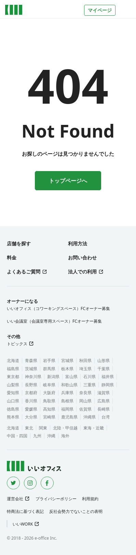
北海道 (13, 360)
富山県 (71, 376)
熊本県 (13, 417)
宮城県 (67, 360)
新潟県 (53, 376)
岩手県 (49, 360)
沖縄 (51, 436)
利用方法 (77, 243)
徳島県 (13, 409)
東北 (29, 428)
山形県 (103, 360)
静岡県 (107, 385)
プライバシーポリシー (56, 499)
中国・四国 (17, 436)
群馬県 (49, 369)
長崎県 (103, 409)
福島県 (13, 369)
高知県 (49, 409)
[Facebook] (47, 483)
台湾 (105, 417)
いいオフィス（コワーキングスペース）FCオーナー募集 (58, 308)
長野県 (31, 385)
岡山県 (85, 401)
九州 (37, 436)
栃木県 (67, 369)
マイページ (100, 10)
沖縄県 (89, 417)
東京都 (13, 376)
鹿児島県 (69, 417)
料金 (11, 257)
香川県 (31, 401)
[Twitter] (13, 483)
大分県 (31, 417)
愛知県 (13, 393)
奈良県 (85, 393)
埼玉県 (85, 369)
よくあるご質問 (23, 271)
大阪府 (49, 393)
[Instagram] (30, 483)
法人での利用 (82, 271)
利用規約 (90, 499)
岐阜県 (49, 385)
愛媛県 (31, 409)
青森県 (31, 360)
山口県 (13, 401)
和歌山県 (69, 385)
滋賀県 (103, 393)
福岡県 (67, 409)
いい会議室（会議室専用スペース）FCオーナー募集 (54, 321)
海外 (65, 436)
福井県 (107, 376)
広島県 (103, 401)
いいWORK (23, 524)
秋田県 (85, 360)
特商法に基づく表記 (25, 511)
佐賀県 (85, 409)
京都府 (31, 393)
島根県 (67, 401)
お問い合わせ (82, 257)
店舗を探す (19, 243)
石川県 (89, 376)
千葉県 (103, 369)
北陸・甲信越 (65, 428)
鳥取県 (49, 401)
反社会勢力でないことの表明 (76, 511)
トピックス (17, 344)
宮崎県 (49, 417)
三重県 (89, 385)
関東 (43, 428)
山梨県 (13, 385)
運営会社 (15, 499)
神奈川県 (33, 376)
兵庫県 (67, 393)
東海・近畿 (93, 428)
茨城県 (31, 369)
